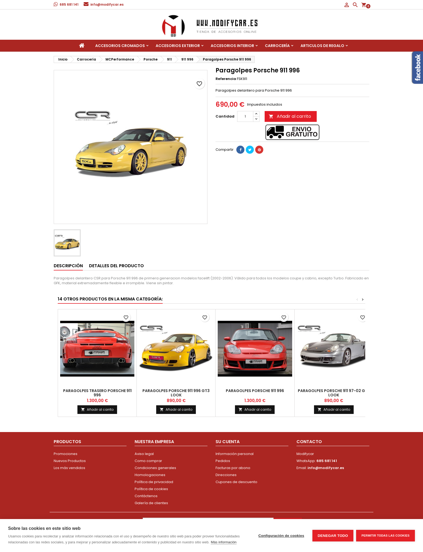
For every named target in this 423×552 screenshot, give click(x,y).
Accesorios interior (232, 45)
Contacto (309, 442)
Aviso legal (144, 453)
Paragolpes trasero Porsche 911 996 (97, 393)
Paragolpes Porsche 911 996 (255, 390)
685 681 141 (69, 4)
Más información (223, 542)
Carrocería (277, 45)
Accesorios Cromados (120, 45)
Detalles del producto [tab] (116, 266)
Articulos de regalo (322, 45)
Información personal (235, 453)
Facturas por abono (233, 467)
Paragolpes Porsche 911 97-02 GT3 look (334, 393)
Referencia (226, 78)
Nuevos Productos (70, 460)
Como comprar (148, 460)
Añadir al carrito (290, 116)
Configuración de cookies (281, 536)
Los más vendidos (69, 467)
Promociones (65, 453)
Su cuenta (228, 442)
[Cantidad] (245, 116)
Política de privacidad (154, 481)
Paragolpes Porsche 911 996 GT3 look (176, 393)
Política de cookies (151, 488)
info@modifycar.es (107, 4)
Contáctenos (146, 496)
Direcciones (226, 474)
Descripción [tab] (68, 266)
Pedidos (223, 460)
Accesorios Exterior (178, 45)
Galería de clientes (151, 503)
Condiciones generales (155, 467)
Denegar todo (333, 536)
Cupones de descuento (236, 481)
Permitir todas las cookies (385, 535)
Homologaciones (150, 474)
